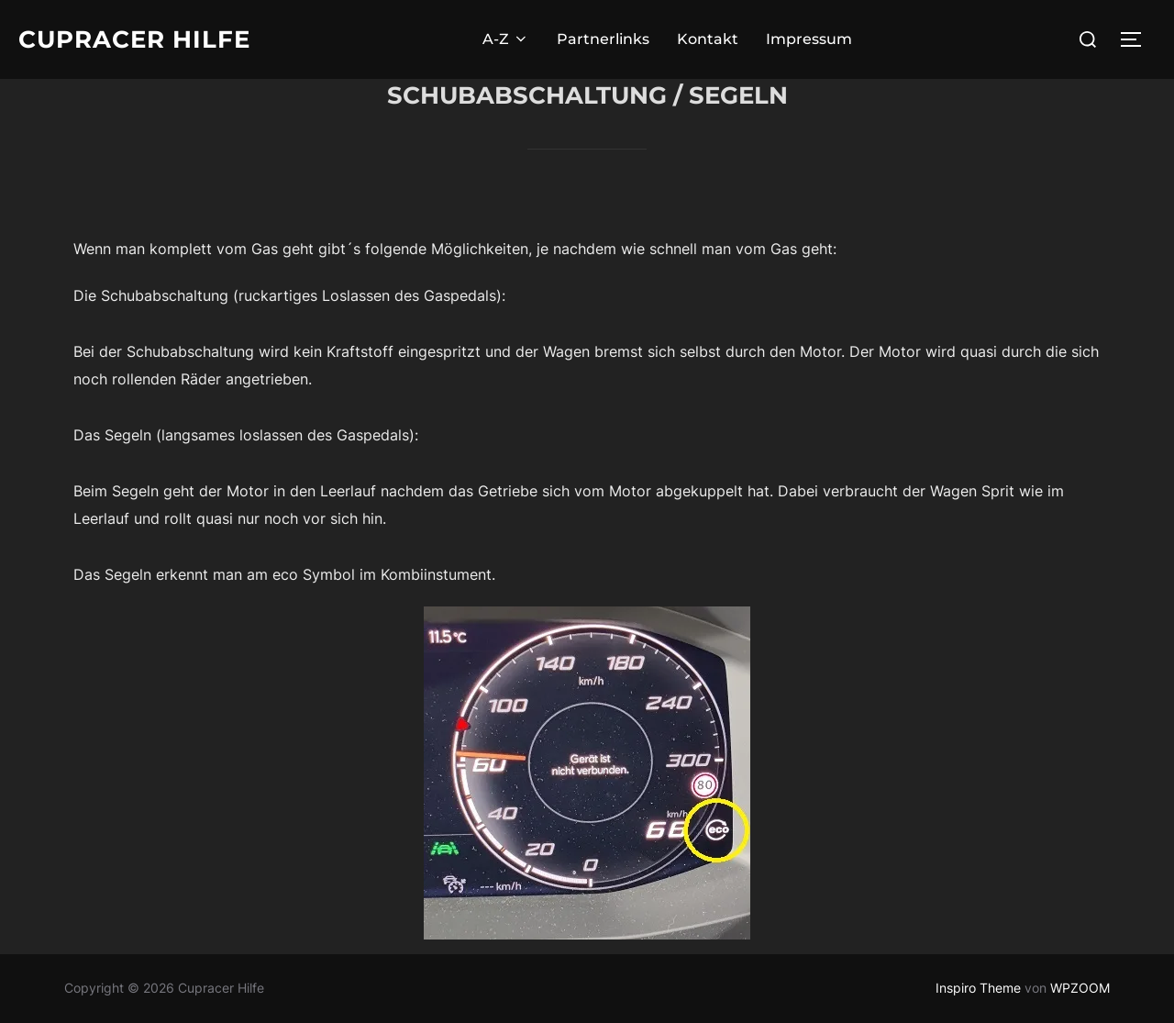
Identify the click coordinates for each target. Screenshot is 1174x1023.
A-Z (505, 39)
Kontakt (707, 39)
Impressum (809, 39)
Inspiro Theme (978, 987)
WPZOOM (1080, 987)
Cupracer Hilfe (134, 39)
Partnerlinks (603, 39)
